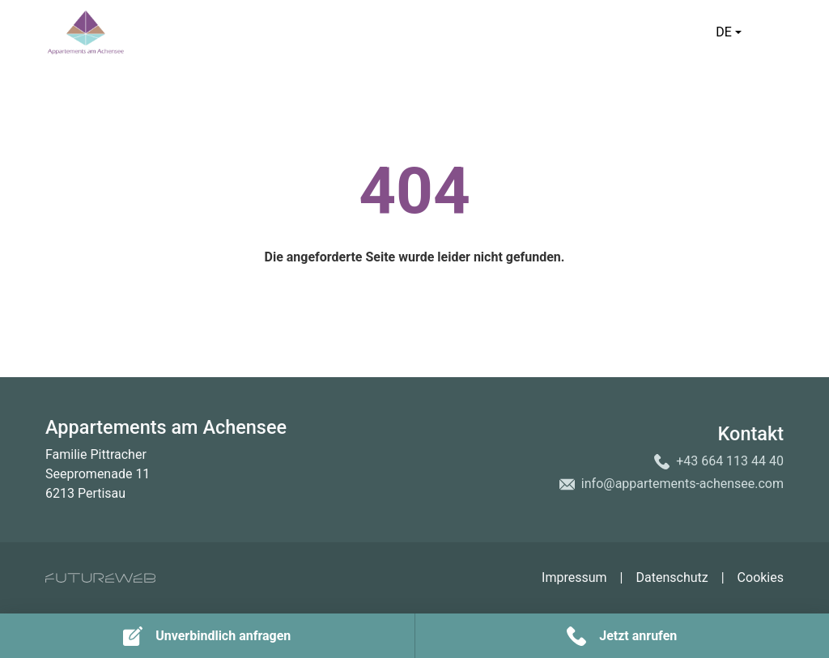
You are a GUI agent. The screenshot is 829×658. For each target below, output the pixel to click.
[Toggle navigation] (774, 32)
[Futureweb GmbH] (100, 578)
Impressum (574, 577)
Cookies (761, 577)
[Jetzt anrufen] (622, 635)
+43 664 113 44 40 (730, 461)
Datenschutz (672, 577)
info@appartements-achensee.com (682, 483)
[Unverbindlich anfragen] (207, 635)
